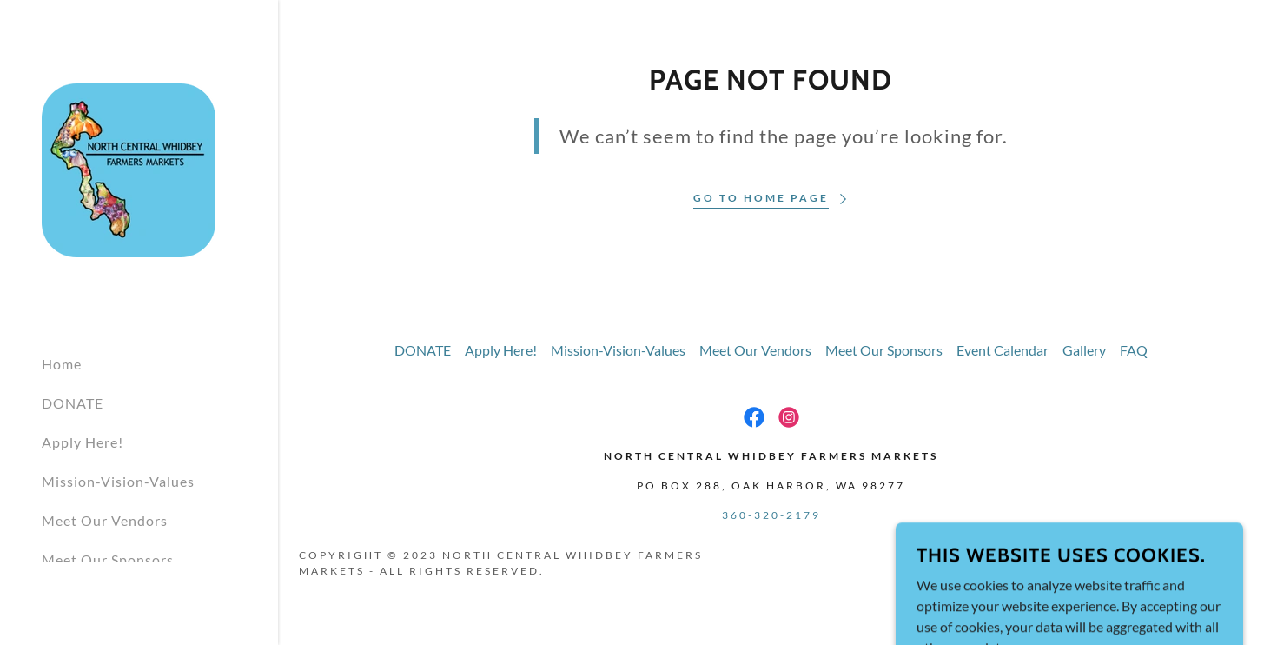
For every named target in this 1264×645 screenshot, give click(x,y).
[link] (128, 168)
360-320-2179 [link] (771, 515)
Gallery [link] (1084, 350)
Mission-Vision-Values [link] (118, 481)
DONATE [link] (72, 403)
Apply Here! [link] (82, 442)
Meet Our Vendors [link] (105, 520)
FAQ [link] (1134, 350)
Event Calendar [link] (1002, 350)
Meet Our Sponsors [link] (108, 559)
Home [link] (62, 364)
